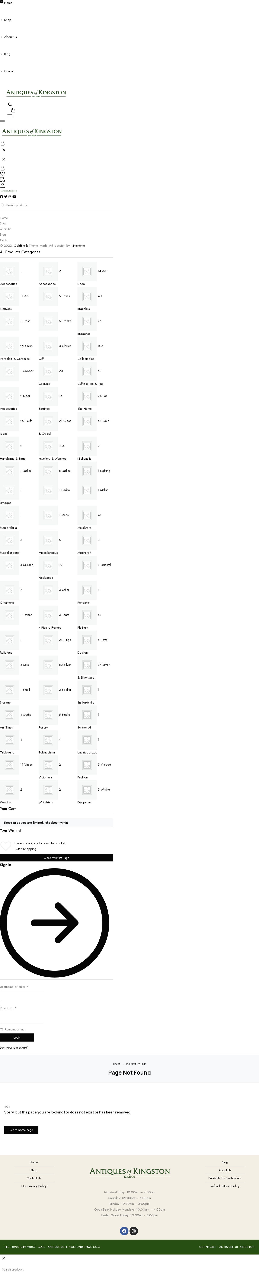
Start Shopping (26, 849)
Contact (9, 71)
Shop (7, 19)
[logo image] (36, 93)
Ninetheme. (78, 245)
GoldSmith (21, 245)
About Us (10, 37)
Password (8, 1008)
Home (8, 2)
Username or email (14, 986)
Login (17, 1037)
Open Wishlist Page (56, 858)
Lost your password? (14, 1047)
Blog (7, 54)
